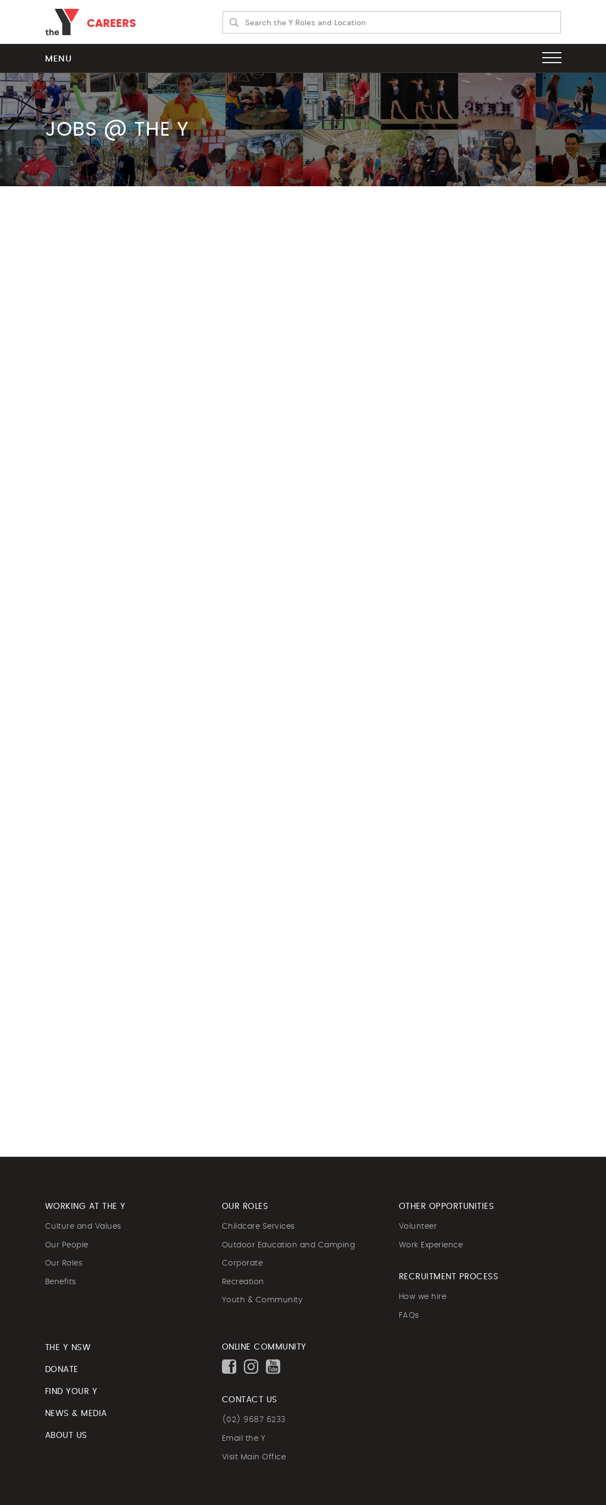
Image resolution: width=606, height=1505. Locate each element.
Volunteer (418, 1226)
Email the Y (244, 1438)
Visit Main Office (254, 1457)
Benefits (60, 1282)
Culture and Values (83, 1226)
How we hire (423, 1297)
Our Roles (64, 1263)
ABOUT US (66, 1435)
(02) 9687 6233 (254, 1420)
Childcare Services (258, 1226)
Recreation (243, 1282)
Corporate (242, 1263)
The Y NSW (68, 1348)
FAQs (409, 1315)
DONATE (62, 1369)
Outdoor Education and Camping (288, 1245)
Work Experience (431, 1245)
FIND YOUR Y (71, 1391)
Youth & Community (262, 1300)
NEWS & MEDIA (76, 1413)
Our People (66, 1245)
